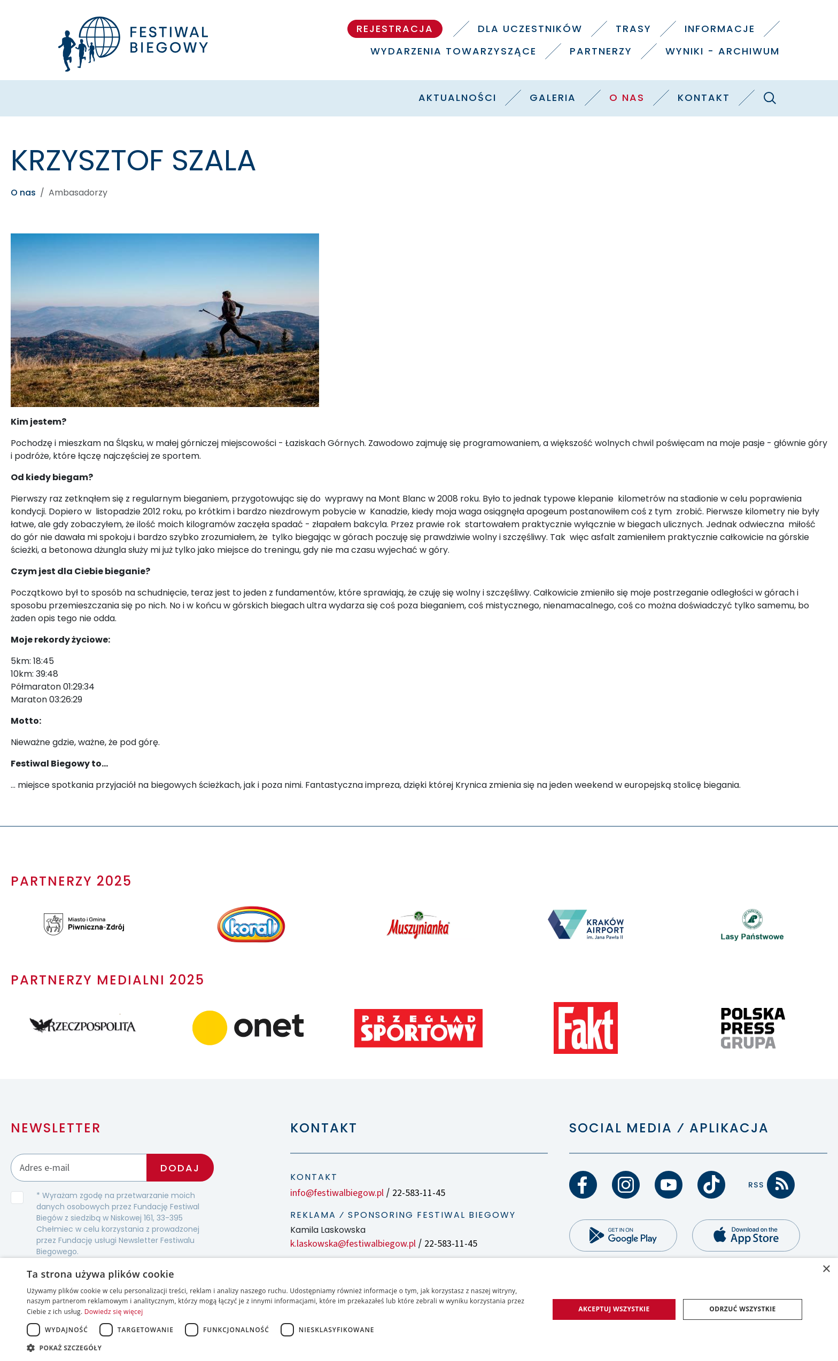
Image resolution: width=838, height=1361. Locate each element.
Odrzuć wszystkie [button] (742, 1308)
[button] (280, 1347)
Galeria (553, 97)
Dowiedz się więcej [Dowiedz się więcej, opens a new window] (113, 1311)
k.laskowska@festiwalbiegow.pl (353, 1243)
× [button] (826, 1269)
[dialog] (419, 1309)
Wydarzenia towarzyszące (453, 51)
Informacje (720, 28)
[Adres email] (79, 1167)
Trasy (633, 28)
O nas (627, 97)
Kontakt (704, 97)
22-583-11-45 (418, 1193)
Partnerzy (601, 51)
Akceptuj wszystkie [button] (613, 1308)
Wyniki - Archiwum (722, 51)
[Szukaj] (769, 98)
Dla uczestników (530, 28)
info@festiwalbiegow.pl (337, 1193)
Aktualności (457, 97)
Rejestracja (394, 28)
